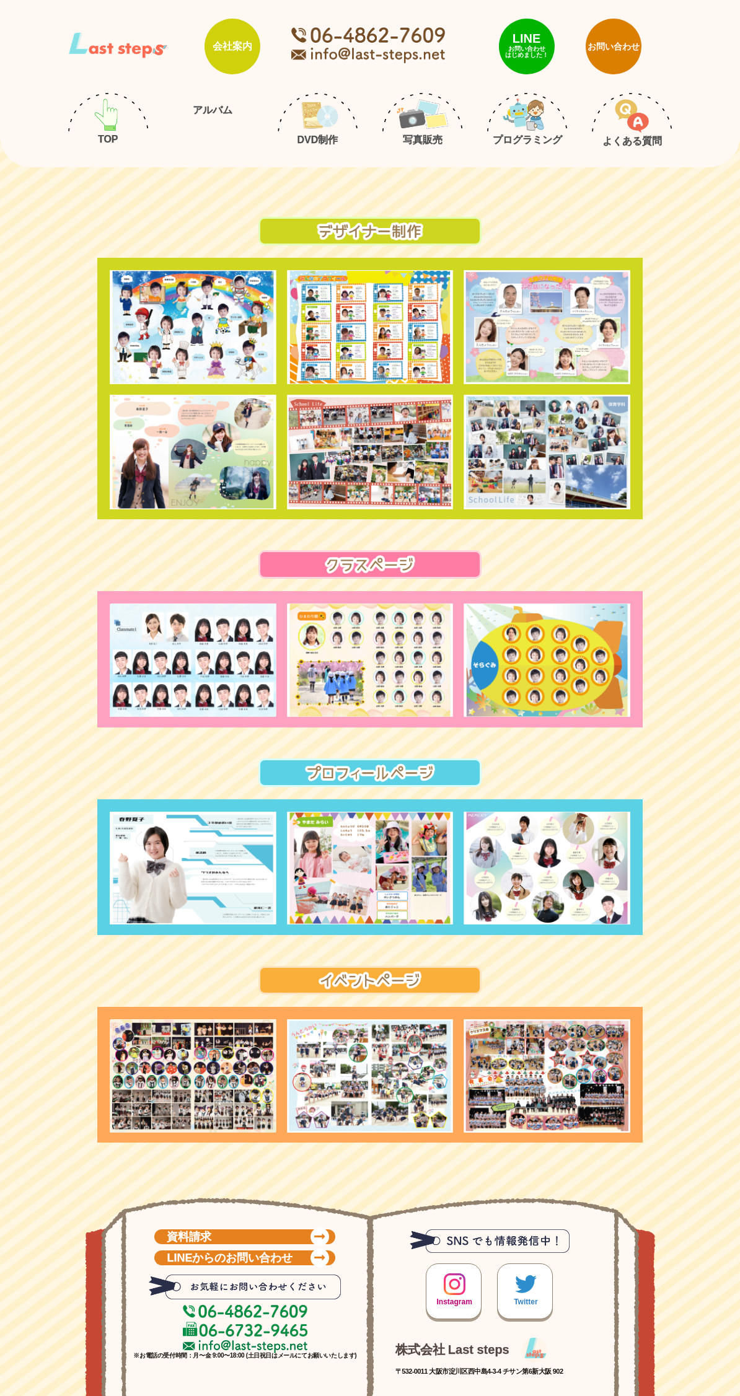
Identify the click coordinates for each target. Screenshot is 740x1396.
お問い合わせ (614, 46)
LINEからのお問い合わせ (248, 1256)
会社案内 (232, 46)
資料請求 (248, 1235)
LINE (527, 45)
